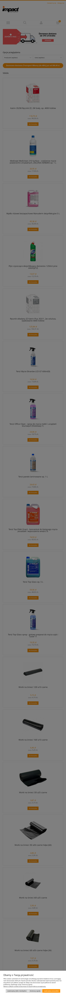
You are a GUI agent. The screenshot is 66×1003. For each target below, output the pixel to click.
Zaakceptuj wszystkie (51, 991)
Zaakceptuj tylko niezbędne (17, 991)
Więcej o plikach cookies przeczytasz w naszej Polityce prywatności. (24, 986)
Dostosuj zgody (35, 991)
